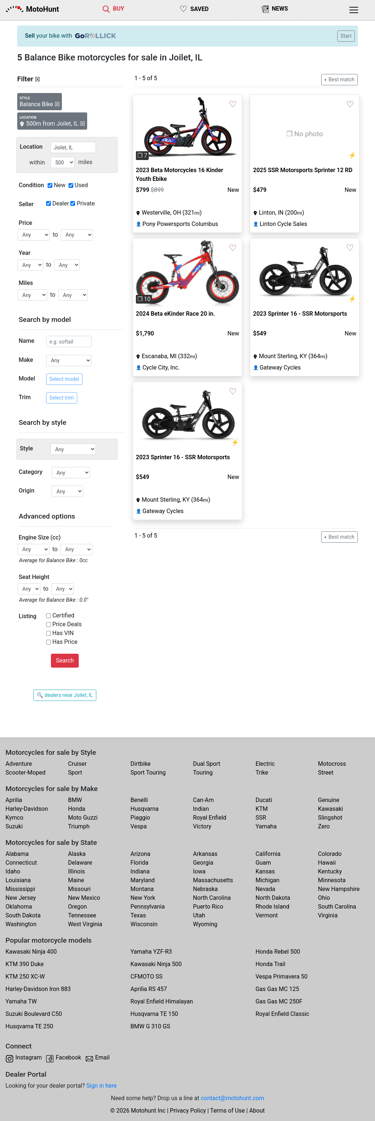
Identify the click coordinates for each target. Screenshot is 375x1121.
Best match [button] (340, 79)
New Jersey (20, 897)
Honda (76, 808)
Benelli (139, 800)
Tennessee (82, 915)
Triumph (79, 826)
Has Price (65, 641)
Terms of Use (227, 1110)
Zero (324, 826)
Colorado (330, 853)
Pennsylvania (147, 906)
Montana (141, 889)
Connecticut (21, 862)
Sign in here (101, 1085)
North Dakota (273, 897)
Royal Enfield (209, 817)
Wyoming (205, 924)
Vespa (138, 826)
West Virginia (85, 924)
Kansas (265, 871)
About (257, 1110)
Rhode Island (272, 906)
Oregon (77, 906)
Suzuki (14, 826)
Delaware (80, 862)
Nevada (265, 889)
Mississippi (20, 889)
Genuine (328, 800)
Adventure (18, 763)
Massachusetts (213, 880)
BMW (75, 800)
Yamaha (266, 826)
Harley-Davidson (26, 808)
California (268, 853)
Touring (203, 772)
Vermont (267, 915)
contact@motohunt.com (232, 1098)
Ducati (264, 800)
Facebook (68, 1057)
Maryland (142, 880)
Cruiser (77, 763)
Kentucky (330, 871)
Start (346, 36)
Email (102, 1057)
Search (65, 660)
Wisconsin (143, 924)
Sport (75, 772)
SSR (261, 817)
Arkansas (205, 853)
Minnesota (331, 880)
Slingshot (330, 817)
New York (142, 897)
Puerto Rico (208, 906)
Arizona (140, 853)
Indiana (139, 871)
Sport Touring (148, 772)
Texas (138, 915)
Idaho (12, 871)
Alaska (77, 853)
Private (85, 203)
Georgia (203, 862)
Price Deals (67, 624)
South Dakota (23, 915)
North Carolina (212, 897)
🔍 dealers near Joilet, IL (65, 695)
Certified (63, 615)
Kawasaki (330, 808)
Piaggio (140, 817)
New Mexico (84, 897)
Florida (139, 862)
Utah (199, 915)
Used (81, 185)
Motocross (332, 763)
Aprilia (13, 800)
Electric (265, 763)
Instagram (28, 1057)
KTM (262, 808)
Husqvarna (144, 808)
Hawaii (327, 862)
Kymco (14, 817)
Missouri (79, 889)
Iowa (199, 871)
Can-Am (203, 800)
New (60, 185)
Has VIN (63, 633)
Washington (20, 924)
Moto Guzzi (83, 817)
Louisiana (18, 880)
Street (325, 772)
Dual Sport (206, 763)
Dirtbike (140, 763)
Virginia (328, 915)
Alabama (17, 853)
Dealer (60, 203)
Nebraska (205, 889)
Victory (202, 826)
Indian (201, 808)
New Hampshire (339, 889)
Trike (262, 772)
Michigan (267, 880)
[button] (141, 129)
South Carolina (337, 906)
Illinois (76, 871)
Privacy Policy (188, 1110)
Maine (76, 880)
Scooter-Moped (25, 772)
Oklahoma (18, 906)
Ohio (324, 897)
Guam (263, 862)
